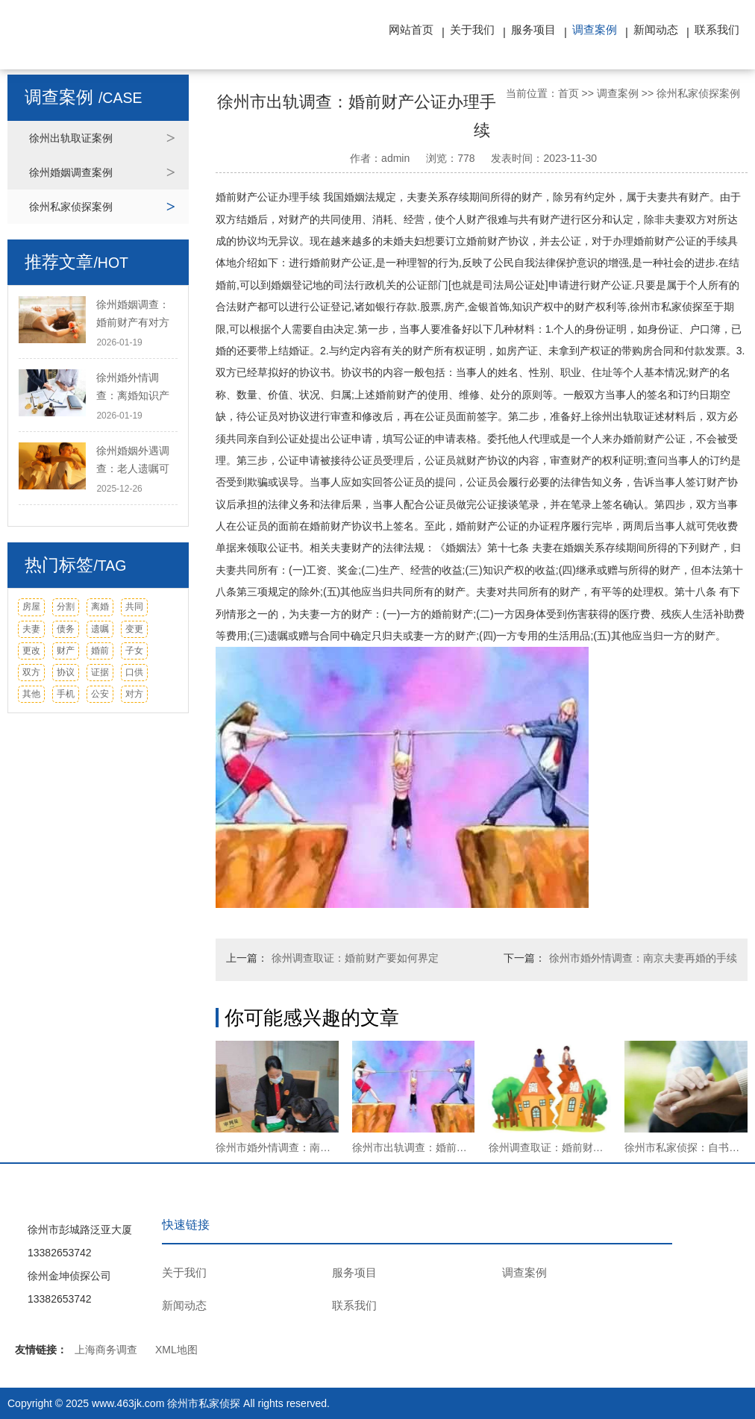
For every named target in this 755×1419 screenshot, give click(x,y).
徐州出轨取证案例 (71, 138)
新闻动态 (655, 29)
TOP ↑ (724, 1254)
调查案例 (594, 29)
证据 (100, 672)
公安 (100, 694)
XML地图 (176, 1350)
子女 (134, 650)
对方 (134, 694)
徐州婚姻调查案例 (71, 172)
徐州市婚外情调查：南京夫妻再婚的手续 (643, 958)
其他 (31, 694)
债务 (66, 629)
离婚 (100, 606)
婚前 (100, 650)
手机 (66, 694)
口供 (134, 672)
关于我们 (472, 29)
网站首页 (411, 29)
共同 (134, 606)
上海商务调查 (106, 1350)
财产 (66, 650)
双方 (31, 672)
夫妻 (31, 629)
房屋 (31, 606)
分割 (66, 606)
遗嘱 (100, 629)
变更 (134, 629)
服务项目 (533, 29)
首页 (568, 93)
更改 (31, 650)
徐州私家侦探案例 (71, 207)
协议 (66, 672)
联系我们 (717, 29)
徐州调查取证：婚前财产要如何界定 (355, 958)
